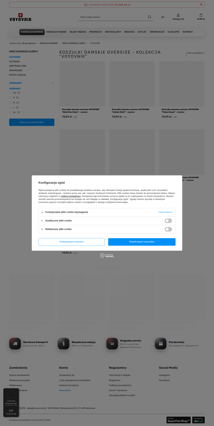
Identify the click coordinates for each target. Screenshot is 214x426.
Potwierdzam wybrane (72, 241)
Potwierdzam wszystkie (141, 241)
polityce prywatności (71, 196)
